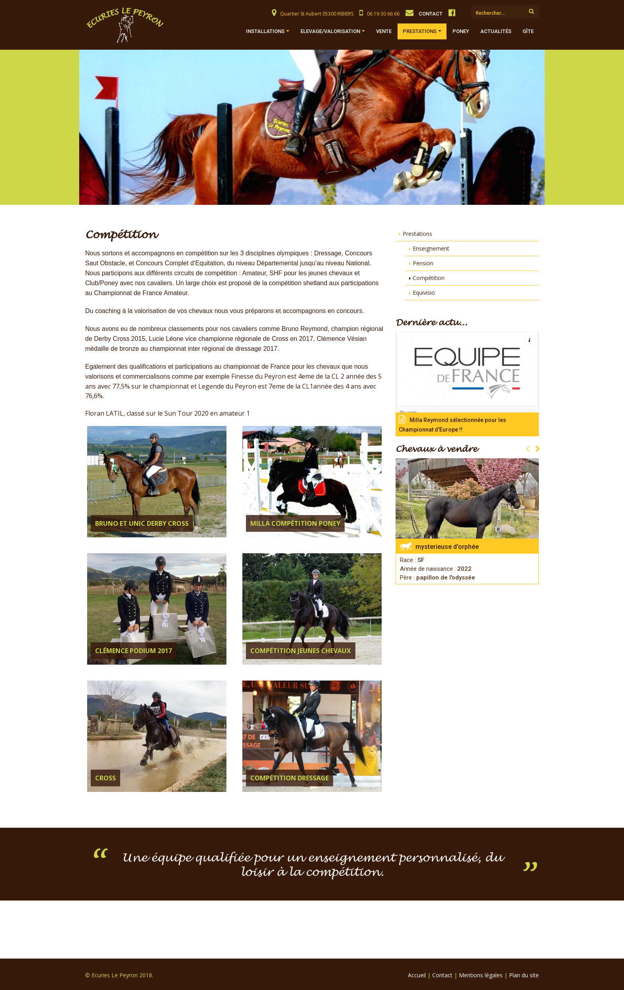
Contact (442, 975)
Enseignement (431, 248)
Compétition (429, 278)
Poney (460, 31)
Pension (423, 263)
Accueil (417, 975)
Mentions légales (481, 975)
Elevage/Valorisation (330, 31)
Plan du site (524, 975)
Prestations (420, 31)
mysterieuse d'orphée (447, 546)
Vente (384, 31)
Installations (265, 31)
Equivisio (424, 292)
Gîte (528, 31)
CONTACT (431, 14)
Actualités (495, 31)
